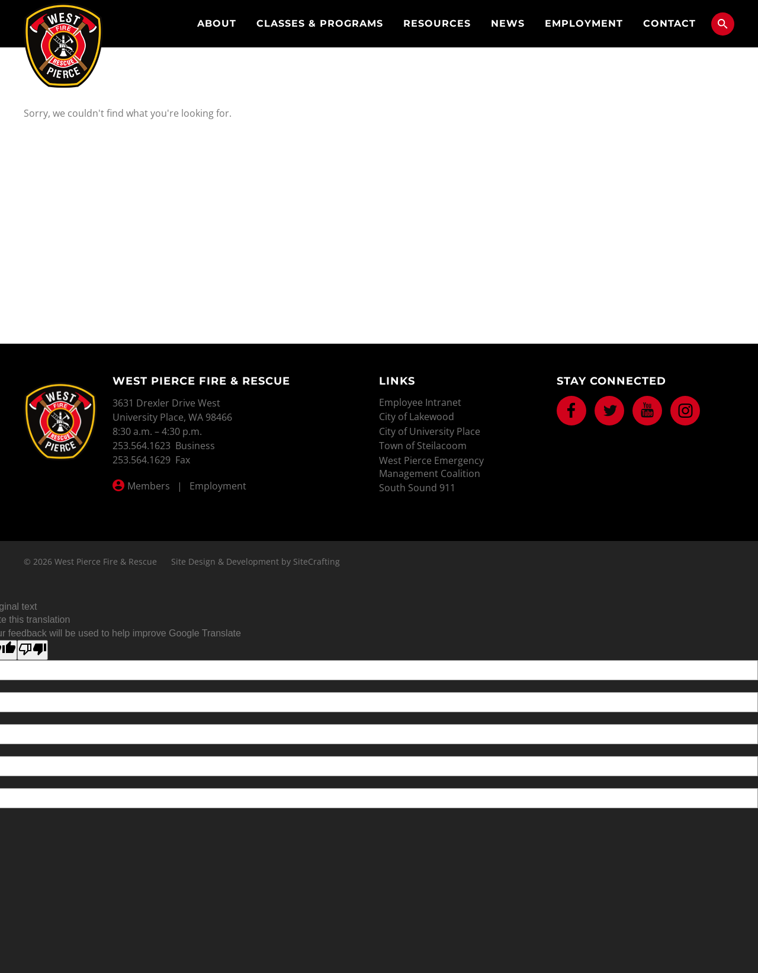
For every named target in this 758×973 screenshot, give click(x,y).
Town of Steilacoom (423, 445)
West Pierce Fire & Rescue (63, 45)
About (216, 23)
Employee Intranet (420, 402)
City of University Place (429, 431)
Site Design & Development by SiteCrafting (255, 561)
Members (148, 485)
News (508, 23)
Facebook (571, 410)
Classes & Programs (319, 23)
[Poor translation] (32, 650)
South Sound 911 (417, 487)
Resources (437, 23)
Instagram (685, 410)
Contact (669, 23)
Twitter (609, 410)
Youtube (647, 410)
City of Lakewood (416, 416)
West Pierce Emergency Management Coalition (431, 467)
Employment (584, 23)
